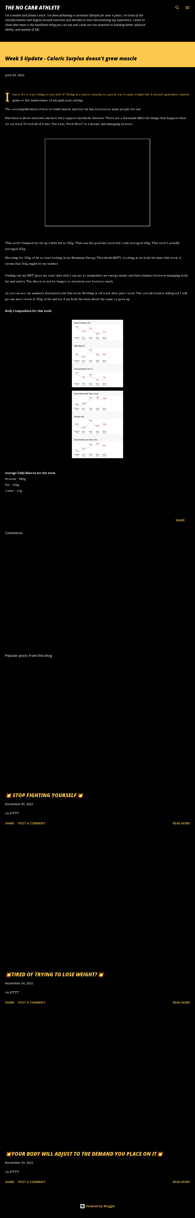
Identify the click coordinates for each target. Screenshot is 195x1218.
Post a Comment (31, 823)
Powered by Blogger (97, 1206)
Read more (181, 823)
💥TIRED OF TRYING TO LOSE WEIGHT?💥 (54, 974)
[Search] (177, 7)
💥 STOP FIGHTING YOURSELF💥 (44, 795)
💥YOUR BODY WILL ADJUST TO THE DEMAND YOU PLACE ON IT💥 (84, 1153)
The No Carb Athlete (32, 7)
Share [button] (180, 520)
